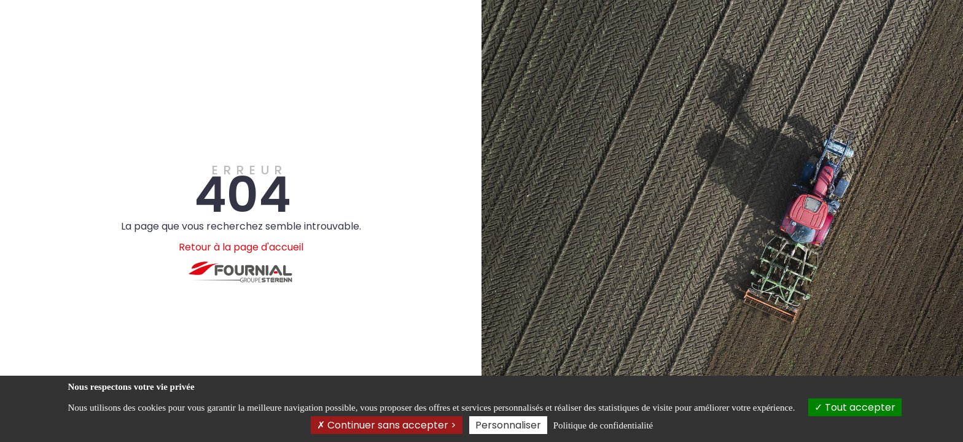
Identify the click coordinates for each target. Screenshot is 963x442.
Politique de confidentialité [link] (603, 425)
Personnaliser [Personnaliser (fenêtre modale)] (508, 425)
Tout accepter (854, 407)
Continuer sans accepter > (386, 425)
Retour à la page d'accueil (241, 247)
